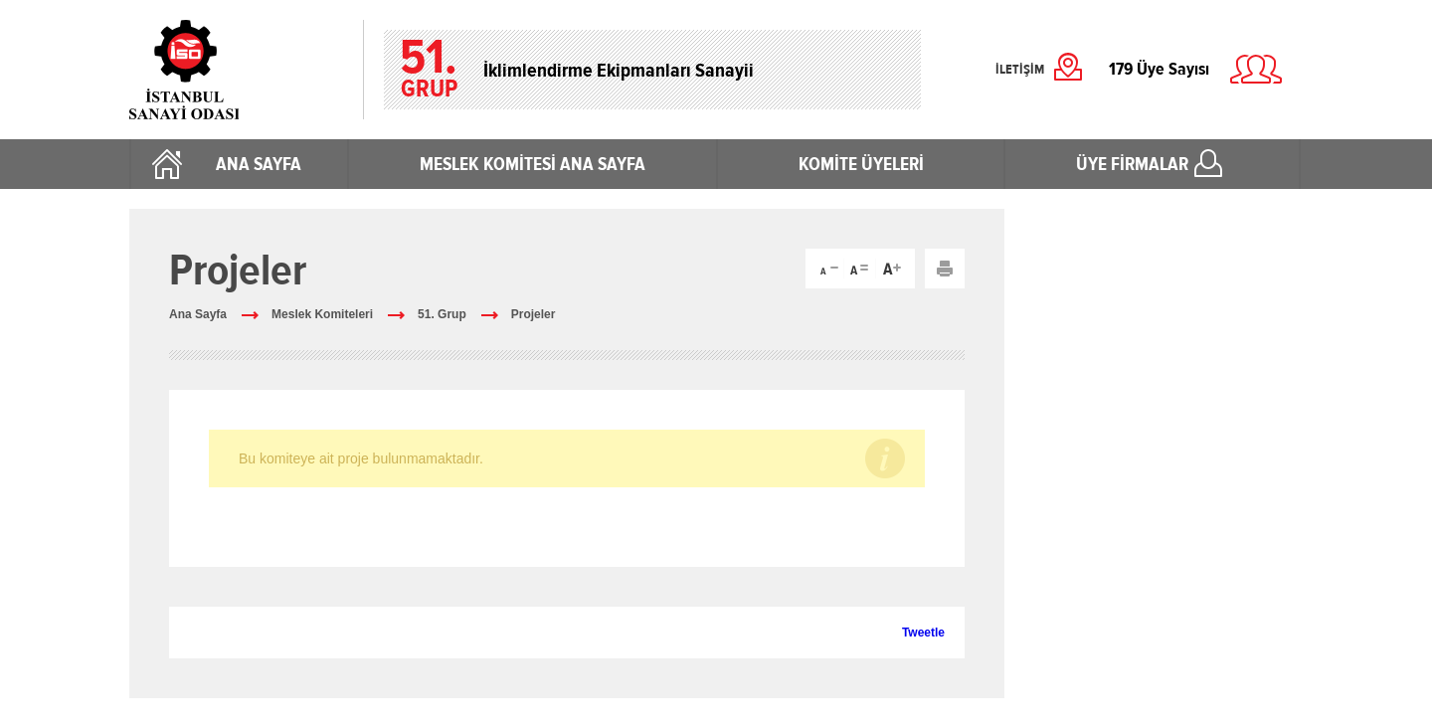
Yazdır (945, 268)
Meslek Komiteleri (322, 314)
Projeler (533, 314)
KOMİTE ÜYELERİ (861, 164)
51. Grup (442, 314)
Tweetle (923, 632)
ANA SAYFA (258, 164)
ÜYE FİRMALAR (1132, 164)
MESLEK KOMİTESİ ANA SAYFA (532, 164)
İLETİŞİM (1019, 70)
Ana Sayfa (198, 314)
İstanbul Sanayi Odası (236, 69)
